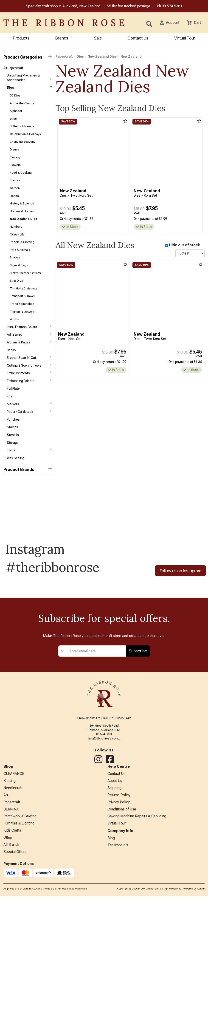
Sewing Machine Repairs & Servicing (136, 945)
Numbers (16, 236)
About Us (114, 908)
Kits (9, 417)
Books (11, 368)
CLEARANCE (13, 900)
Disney (14, 154)
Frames (15, 187)
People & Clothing (22, 253)
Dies (29, 89)
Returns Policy (118, 923)
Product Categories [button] (27, 57)
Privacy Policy (118, 931)
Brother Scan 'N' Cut (29, 376)
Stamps (12, 450)
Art (5, 923)
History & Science (22, 212)
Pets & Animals (20, 261)
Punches (13, 442)
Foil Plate (13, 409)
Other (7, 968)
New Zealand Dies (23, 228)
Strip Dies (16, 294)
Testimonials (117, 976)
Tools (29, 474)
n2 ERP (201, 1020)
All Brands (11, 976)
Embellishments (29, 392)
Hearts (14, 204)
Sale (98, 38)
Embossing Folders (29, 400)
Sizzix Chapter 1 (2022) (25, 286)
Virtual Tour (116, 953)
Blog (111, 968)
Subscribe (138, 777)
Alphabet (16, 114)
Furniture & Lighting (18, 953)
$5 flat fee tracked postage (128, 6)
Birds (13, 122)
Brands (61, 38)
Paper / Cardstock (29, 433)
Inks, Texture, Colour (29, 343)
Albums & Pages (29, 359)
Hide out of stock (184, 246)
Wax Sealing (16, 482)
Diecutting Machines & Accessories (29, 78)
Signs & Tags (19, 278)
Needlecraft (12, 915)
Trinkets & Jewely (22, 327)
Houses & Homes (22, 220)
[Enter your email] (96, 777)
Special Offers (14, 983)
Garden (15, 196)
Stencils (13, 458)
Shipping (114, 915)
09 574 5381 (172, 6)
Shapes (15, 269)
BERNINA (11, 938)
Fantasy (15, 163)
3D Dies (15, 97)
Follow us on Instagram (180, 595)
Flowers (15, 171)
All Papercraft (13, 69)
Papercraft (64, 57)
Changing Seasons (22, 146)
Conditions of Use (121, 938)
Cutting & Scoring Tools (29, 384)
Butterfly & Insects (22, 130)
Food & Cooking (21, 179)
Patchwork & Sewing (20, 945)
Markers (29, 425)
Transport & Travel (22, 310)
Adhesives (29, 351)
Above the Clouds (22, 105)
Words (14, 335)
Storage (13, 466)
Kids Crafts (12, 961)
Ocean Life (17, 245)
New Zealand (14, 506)
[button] (167, 23)
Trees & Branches (22, 318)
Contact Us (137, 38)
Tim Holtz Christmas (23, 302)
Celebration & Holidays (25, 138)
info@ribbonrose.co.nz (104, 865)
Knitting (9, 908)
